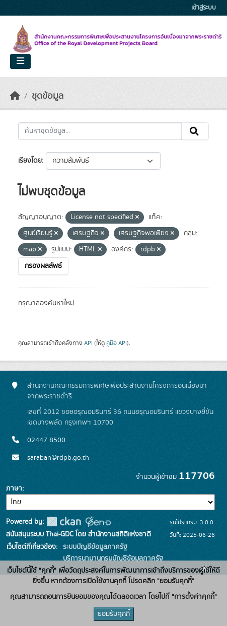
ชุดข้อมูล (47, 96)
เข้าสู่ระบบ (203, 8)
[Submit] (195, 131)
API (88, 342)
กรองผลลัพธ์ (43, 266)
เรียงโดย (30, 161)
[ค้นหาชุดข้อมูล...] (100, 131)
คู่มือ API (116, 342)
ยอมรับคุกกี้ (114, 614)
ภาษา (14, 488)
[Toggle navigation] (20, 61)
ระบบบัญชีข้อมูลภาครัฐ (94, 547)
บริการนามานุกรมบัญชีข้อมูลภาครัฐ (112, 558)
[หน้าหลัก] (15, 96)
